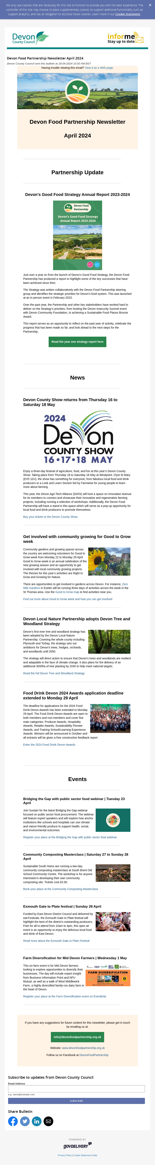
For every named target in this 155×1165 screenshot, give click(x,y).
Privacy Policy (65, 1155)
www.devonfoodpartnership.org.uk (83, 1048)
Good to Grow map (67, 592)
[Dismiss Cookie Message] (150, 4)
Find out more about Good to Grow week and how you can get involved (67, 599)
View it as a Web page (99, 67)
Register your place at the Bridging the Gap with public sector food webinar (70, 837)
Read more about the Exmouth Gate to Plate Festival (56, 940)
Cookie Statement (127, 14)
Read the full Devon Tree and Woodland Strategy (54, 673)
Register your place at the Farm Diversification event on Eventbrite (64, 996)
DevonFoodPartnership (94, 1055)
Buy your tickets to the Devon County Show (50, 516)
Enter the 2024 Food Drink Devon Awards (49, 744)
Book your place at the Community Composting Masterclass (60, 889)
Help (95, 1155)
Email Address (16, 1083)
